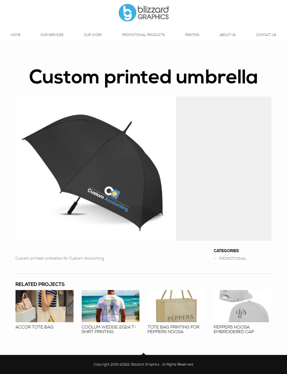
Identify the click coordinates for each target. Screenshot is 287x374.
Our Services (52, 40)
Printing (192, 40)
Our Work (93, 40)
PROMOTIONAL (233, 258)
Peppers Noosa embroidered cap (234, 329)
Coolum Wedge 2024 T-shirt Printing (109, 329)
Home (15, 40)
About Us (227, 40)
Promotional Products (143, 40)
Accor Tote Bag (35, 327)
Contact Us (266, 40)
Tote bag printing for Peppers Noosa (173, 329)
